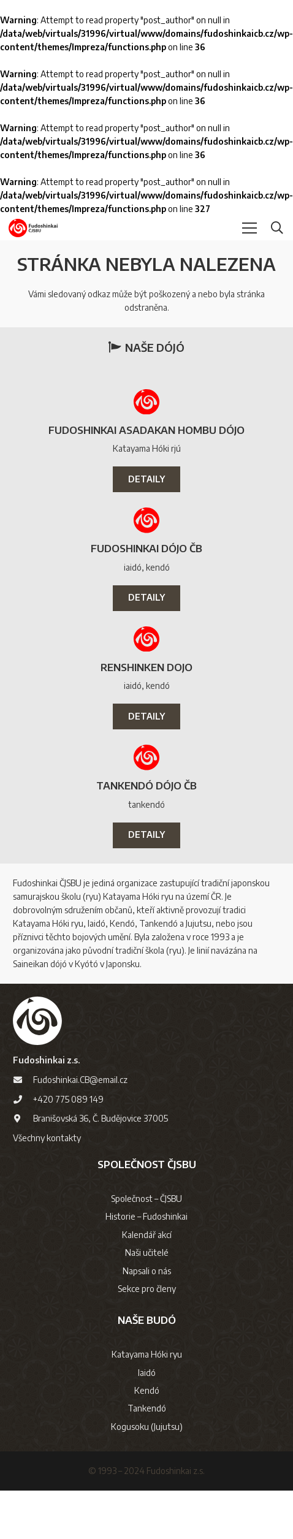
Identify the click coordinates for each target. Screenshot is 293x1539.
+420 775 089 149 (68, 1099)
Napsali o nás (147, 1271)
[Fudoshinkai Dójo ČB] (146, 520)
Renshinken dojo (146, 667)
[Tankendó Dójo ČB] (146, 757)
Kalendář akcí (147, 1234)
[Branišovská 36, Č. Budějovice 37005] (23, 1118)
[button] (249, 228)
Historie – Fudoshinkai (146, 1216)
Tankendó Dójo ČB (146, 785)
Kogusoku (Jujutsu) (147, 1426)
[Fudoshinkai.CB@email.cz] (23, 1080)
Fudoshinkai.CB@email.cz (80, 1079)
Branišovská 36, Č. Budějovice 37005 (100, 1118)
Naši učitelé (147, 1252)
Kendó (146, 1390)
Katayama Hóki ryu (147, 1354)
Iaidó (147, 1372)
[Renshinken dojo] (146, 639)
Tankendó (146, 1408)
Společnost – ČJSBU (146, 1198)
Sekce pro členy (147, 1288)
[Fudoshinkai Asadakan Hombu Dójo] (146, 402)
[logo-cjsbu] (33, 228)
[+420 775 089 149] (23, 1099)
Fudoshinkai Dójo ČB (146, 548)
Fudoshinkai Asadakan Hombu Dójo (146, 430)
